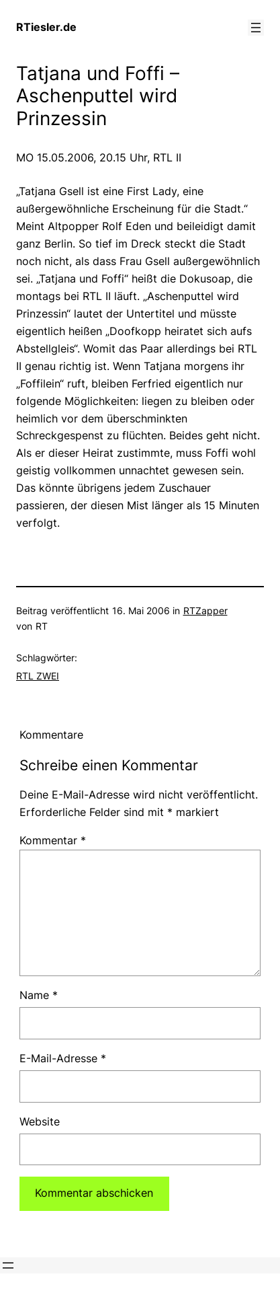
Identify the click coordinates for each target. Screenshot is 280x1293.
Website (39, 1121)
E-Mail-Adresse (62, 1058)
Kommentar (52, 840)
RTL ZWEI (37, 675)
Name (38, 995)
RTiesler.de (46, 27)
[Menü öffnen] (256, 28)
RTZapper (205, 610)
